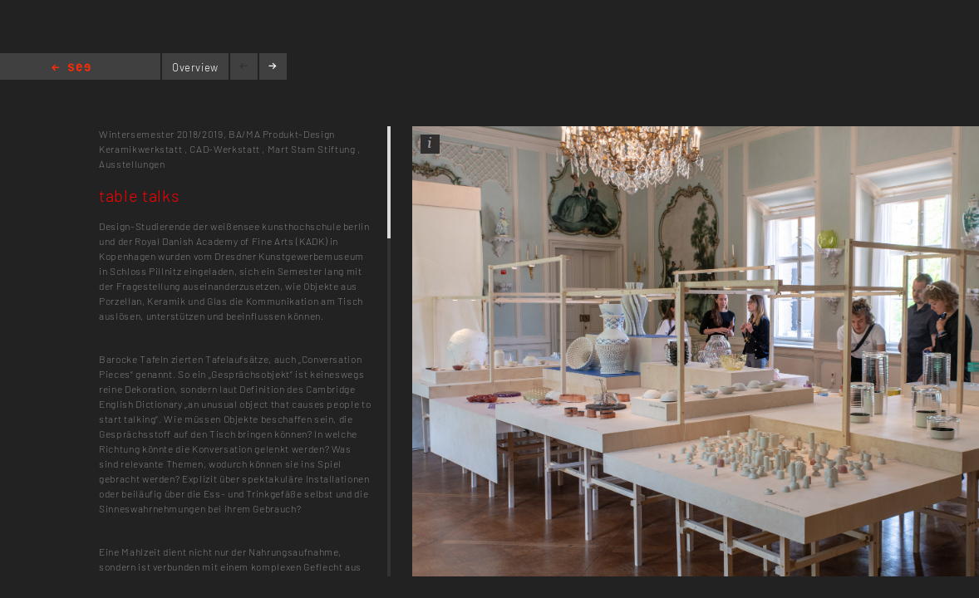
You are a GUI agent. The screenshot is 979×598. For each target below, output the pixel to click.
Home (71, 68)
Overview (195, 67)
